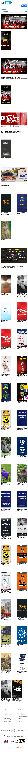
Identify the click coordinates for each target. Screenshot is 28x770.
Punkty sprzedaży (21, 711)
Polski (19, 720)
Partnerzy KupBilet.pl (8, 714)
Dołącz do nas (7, 713)
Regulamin (19, 709)
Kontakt (5, 711)
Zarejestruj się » (3, 8)
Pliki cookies (20, 713)
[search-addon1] (11, 11)
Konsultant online (7, 721)
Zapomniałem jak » (3, 9)
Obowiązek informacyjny (22, 716)
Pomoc (5, 723)
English (19, 721)
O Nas (5, 709)
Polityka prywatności (21, 714)
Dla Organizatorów (7, 720)
